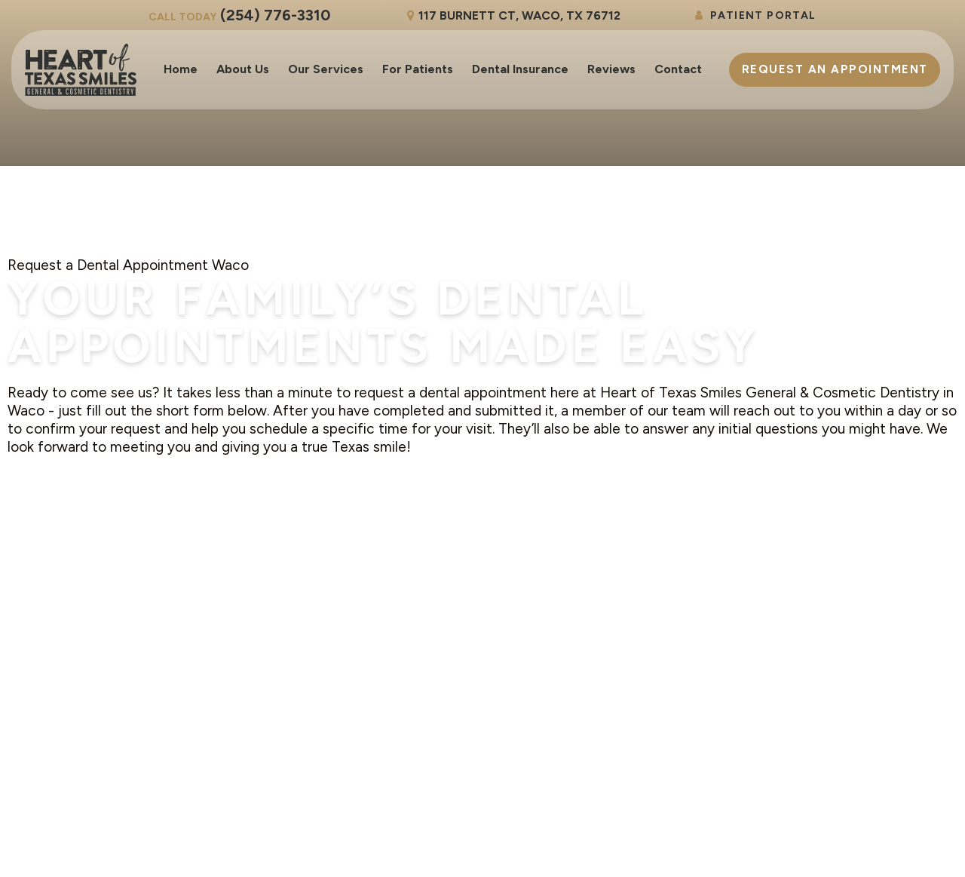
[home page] (80, 70)
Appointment (835, 69)
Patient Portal (754, 15)
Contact (678, 69)
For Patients (417, 69)
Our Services (325, 69)
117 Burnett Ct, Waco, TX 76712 (511, 15)
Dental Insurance (520, 69)
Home (181, 69)
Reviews (611, 69)
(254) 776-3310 (239, 15)
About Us (242, 69)
